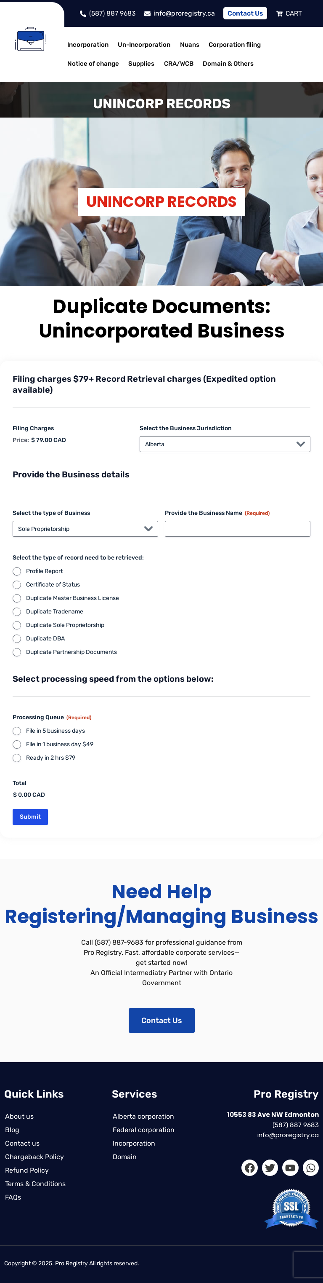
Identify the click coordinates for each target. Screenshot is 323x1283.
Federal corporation (143, 1130)
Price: (21, 440)
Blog (11, 1130)
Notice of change (93, 63)
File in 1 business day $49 (59, 744)
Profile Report (44, 571)
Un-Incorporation (142, 44)
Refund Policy (26, 1170)
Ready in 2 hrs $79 (50, 757)
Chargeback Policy (33, 1157)
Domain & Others (224, 63)
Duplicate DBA (45, 638)
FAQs (12, 1197)
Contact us (21, 1143)
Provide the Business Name (217, 513)
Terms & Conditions (34, 1184)
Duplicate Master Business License (72, 598)
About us (18, 1116)
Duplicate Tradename (54, 611)
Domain (124, 1157)
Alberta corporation (142, 1116)
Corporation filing (231, 44)
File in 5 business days (55, 730)
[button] (89, 44)
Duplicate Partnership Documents (71, 652)
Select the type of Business (51, 513)
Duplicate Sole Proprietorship (65, 625)
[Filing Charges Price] (72, 440)
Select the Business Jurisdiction (186, 428)
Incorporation (87, 44)
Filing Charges (33, 428)
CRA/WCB (176, 63)
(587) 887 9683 (296, 1125)
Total (19, 783)
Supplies (140, 63)
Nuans (187, 44)
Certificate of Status (53, 584)
